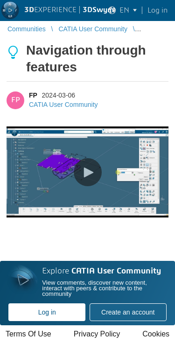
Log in (47, 312)
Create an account (127, 312)
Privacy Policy (97, 334)
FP (33, 95)
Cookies (155, 334)
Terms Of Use (28, 334)
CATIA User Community (63, 104)
